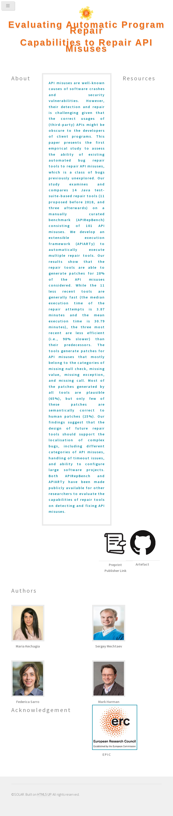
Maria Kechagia (28, 646)
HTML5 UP (44, 794)
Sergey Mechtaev (108, 646)
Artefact (142, 564)
